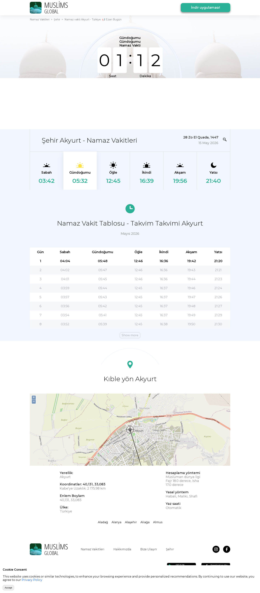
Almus (157, 522)
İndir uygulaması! (205, 8)
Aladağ (103, 522)
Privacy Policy (32, 580)
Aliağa (145, 522)
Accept (8, 587)
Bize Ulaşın (148, 549)
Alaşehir (131, 522)
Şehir (57, 19)
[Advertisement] (130, 103)
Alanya (116, 522)
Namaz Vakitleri (39, 19)
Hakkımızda (122, 549)
